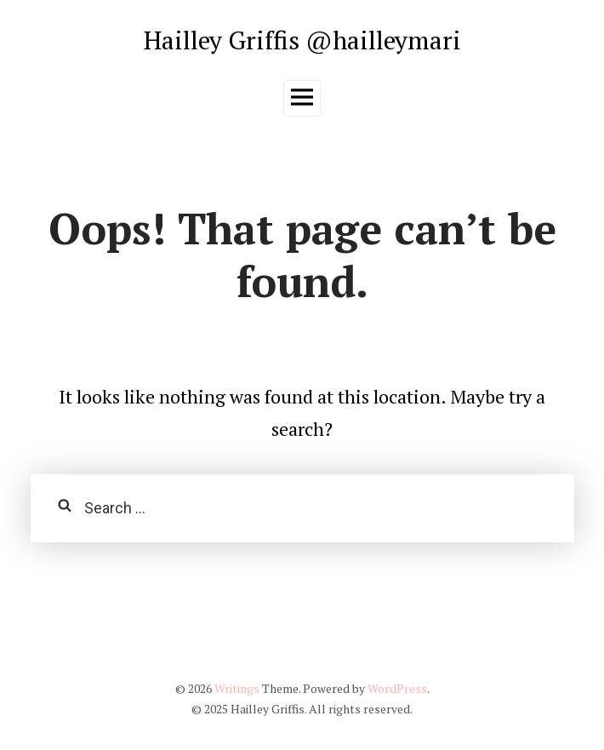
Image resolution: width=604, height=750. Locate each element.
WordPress (397, 688)
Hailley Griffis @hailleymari (302, 39)
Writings (236, 688)
